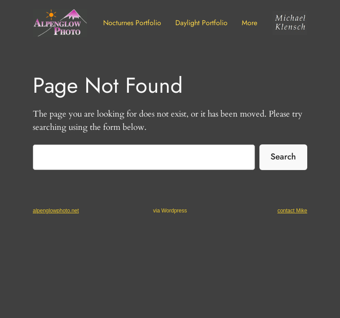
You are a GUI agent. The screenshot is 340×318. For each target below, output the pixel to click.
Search (283, 156)
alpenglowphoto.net (56, 211)
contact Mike (292, 211)
